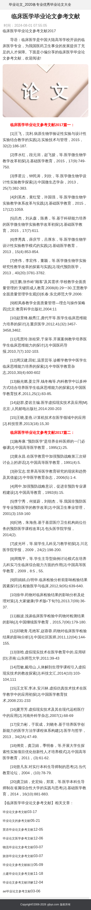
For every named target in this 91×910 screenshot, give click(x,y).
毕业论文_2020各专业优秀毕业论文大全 (40, 4)
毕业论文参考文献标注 (18, 865)
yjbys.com (53, 904)
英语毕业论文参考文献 (18, 829)
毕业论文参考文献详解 (18, 882)
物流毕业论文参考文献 (18, 847)
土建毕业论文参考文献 (18, 873)
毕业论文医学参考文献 (18, 838)
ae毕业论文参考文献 (17, 891)
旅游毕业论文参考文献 (18, 856)
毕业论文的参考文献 (16, 820)
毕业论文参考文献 (15, 812)
